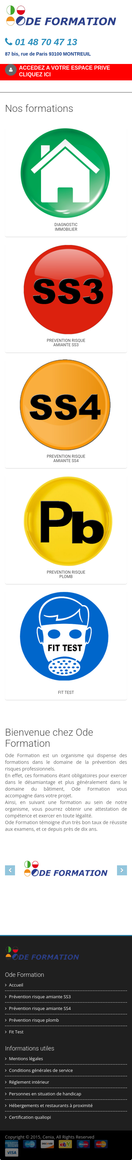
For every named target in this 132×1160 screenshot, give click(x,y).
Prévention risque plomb (32, 1020)
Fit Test (14, 1032)
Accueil (14, 985)
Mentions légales (24, 1059)
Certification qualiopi (28, 1117)
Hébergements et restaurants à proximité (49, 1105)
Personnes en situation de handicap (43, 1094)
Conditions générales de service (39, 1070)
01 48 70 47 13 (41, 42)
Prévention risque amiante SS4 (38, 1008)
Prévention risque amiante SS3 (38, 997)
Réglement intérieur (27, 1082)
